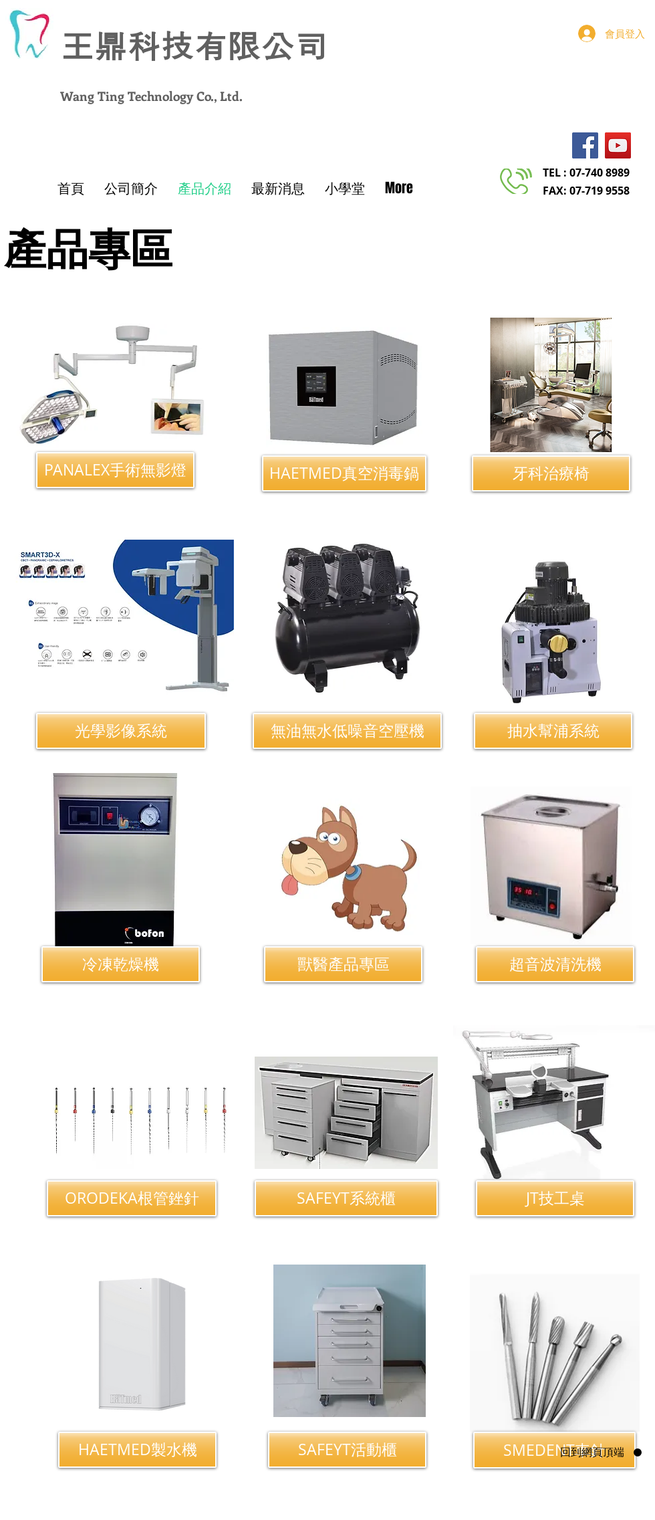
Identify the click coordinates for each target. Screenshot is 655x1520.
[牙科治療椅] (551, 473)
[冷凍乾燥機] (120, 964)
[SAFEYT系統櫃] (346, 1198)
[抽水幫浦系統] (553, 731)
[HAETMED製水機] (137, 1450)
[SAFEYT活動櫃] (347, 1450)
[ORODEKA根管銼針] (132, 1198)
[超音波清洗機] (555, 964)
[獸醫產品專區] (343, 964)
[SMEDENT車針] (554, 1450)
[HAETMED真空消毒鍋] (344, 473)
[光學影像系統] (121, 731)
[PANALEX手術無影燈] (115, 470)
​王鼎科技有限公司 (194, 47)
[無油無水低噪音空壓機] (347, 731)
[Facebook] (585, 145)
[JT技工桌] (555, 1198)
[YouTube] (618, 145)
